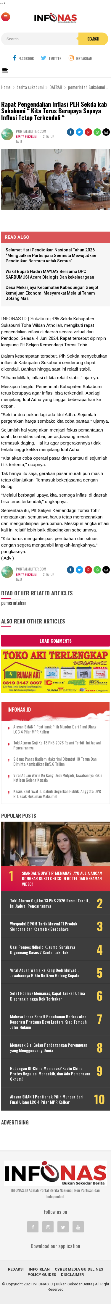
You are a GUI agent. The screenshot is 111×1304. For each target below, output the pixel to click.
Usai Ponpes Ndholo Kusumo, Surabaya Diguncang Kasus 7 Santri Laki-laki (42, 949)
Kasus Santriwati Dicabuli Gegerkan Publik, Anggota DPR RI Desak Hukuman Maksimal (57, 794)
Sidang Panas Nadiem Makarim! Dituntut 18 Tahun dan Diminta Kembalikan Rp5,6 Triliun (54, 762)
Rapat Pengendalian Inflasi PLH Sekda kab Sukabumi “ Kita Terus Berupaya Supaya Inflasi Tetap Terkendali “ (54, 111)
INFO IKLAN (39, 1269)
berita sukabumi (28, 136)
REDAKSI (16, 1269)
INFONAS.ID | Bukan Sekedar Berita (62, 1284)
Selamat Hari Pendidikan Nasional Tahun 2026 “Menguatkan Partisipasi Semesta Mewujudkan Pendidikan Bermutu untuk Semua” (51, 255)
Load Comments (56, 640)
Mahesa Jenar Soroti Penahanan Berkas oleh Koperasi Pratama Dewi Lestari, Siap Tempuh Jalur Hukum (48, 1022)
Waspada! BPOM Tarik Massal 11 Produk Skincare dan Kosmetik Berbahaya (43, 926)
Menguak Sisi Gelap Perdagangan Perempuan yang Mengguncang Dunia (48, 1047)
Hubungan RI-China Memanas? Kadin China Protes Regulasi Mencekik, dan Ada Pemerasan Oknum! (50, 1074)
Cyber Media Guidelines (79, 1269)
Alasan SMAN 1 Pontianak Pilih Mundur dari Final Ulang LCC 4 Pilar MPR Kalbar (54, 729)
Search (93, 39)
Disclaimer (72, 1274)
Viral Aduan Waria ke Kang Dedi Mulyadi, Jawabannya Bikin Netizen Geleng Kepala (57, 778)
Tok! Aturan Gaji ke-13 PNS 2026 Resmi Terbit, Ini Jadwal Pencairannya (57, 745)
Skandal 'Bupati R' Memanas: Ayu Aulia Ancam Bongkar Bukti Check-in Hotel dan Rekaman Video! (62, 878)
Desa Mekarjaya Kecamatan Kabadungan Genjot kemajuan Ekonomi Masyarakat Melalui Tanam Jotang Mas (52, 293)
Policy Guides (42, 1274)
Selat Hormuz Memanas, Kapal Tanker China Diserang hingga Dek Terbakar (47, 995)
